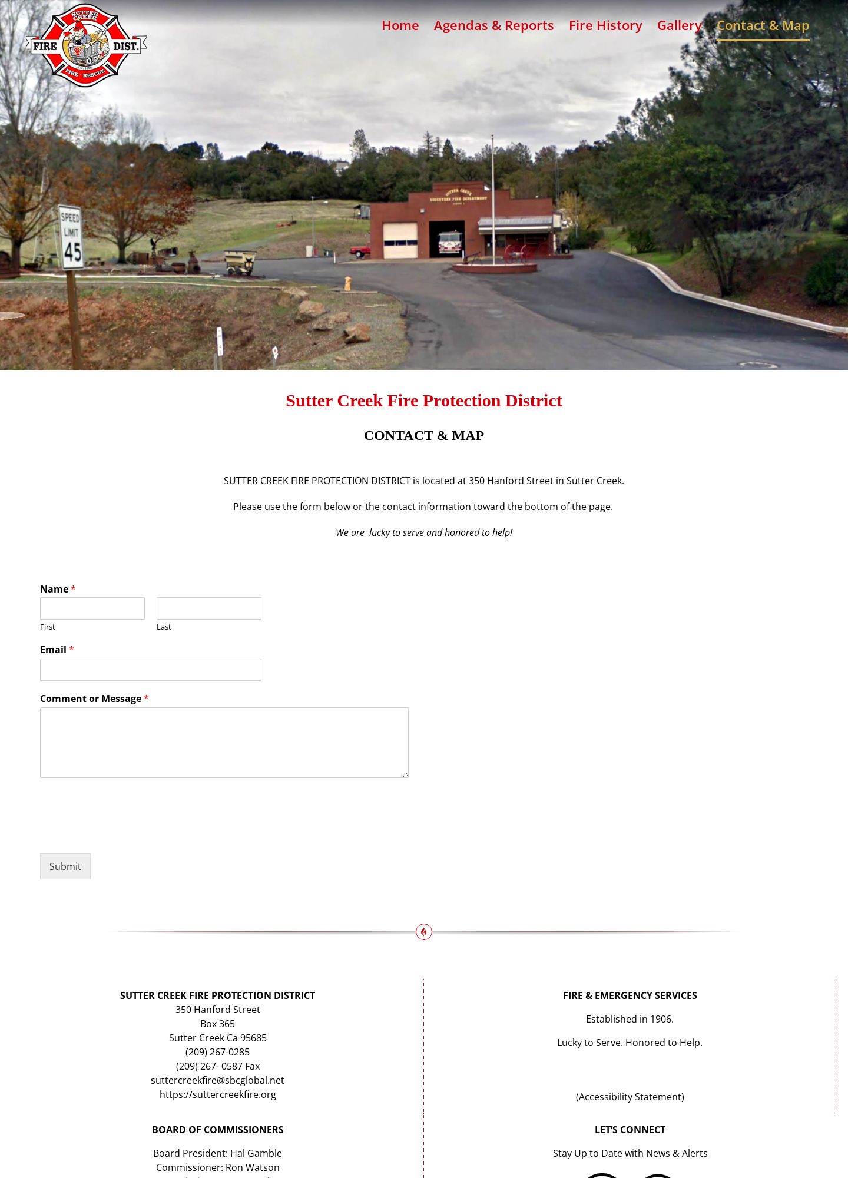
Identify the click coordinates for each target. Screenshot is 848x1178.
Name (58, 589)
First (47, 627)
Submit (65, 866)
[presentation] (129, 834)
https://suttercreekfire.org (218, 1094)
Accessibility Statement (630, 1096)
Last (164, 627)
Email (57, 650)
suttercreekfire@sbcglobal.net (217, 1080)
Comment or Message (94, 699)
